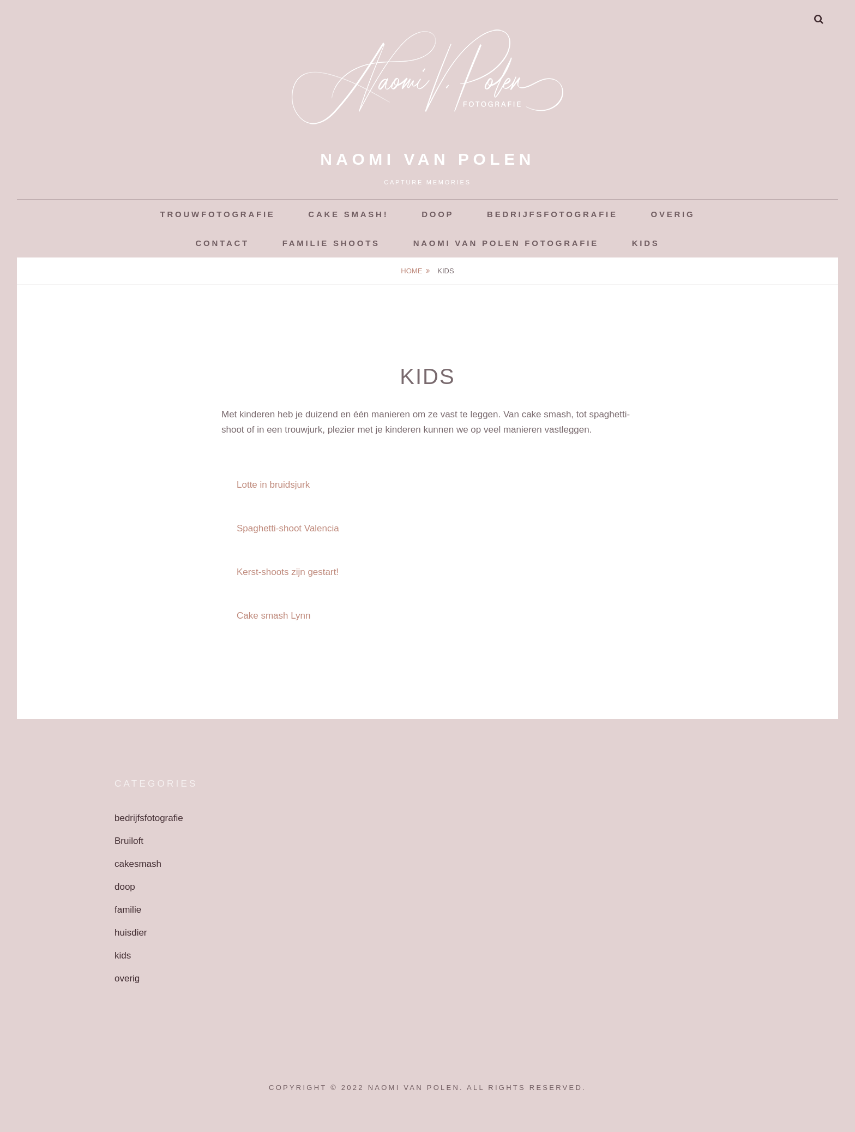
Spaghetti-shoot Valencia (288, 528)
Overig (673, 214)
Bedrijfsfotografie (552, 214)
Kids (646, 243)
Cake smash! (348, 214)
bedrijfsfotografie (149, 818)
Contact (222, 243)
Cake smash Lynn (273, 615)
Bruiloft (129, 841)
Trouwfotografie (217, 214)
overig (127, 978)
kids (123, 955)
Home (411, 271)
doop (125, 887)
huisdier (131, 932)
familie (128, 910)
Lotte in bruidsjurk (273, 485)
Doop (438, 214)
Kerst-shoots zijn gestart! (288, 572)
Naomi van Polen (427, 159)
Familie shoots (331, 243)
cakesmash (138, 864)
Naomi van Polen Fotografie (506, 243)
